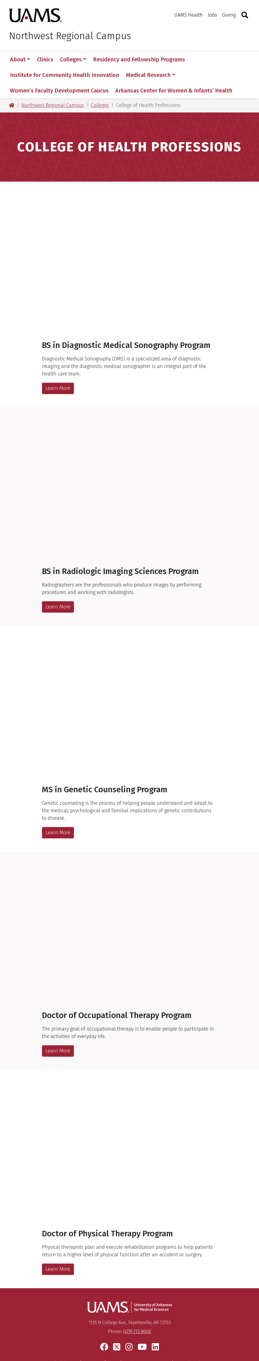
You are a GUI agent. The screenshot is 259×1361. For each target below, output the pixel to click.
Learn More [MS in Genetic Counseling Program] (58, 801)
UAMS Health (188, 15)
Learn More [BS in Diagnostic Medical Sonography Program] (58, 357)
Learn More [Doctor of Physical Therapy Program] (58, 1238)
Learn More (58, 576)
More (201, 59)
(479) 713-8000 (137, 1300)
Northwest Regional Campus (70, 36)
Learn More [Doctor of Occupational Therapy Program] (58, 1020)
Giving (229, 15)
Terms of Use (101, 1332)
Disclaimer (63, 1332)
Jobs (212, 15)
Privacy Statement (146, 1332)
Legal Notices (192, 1332)
